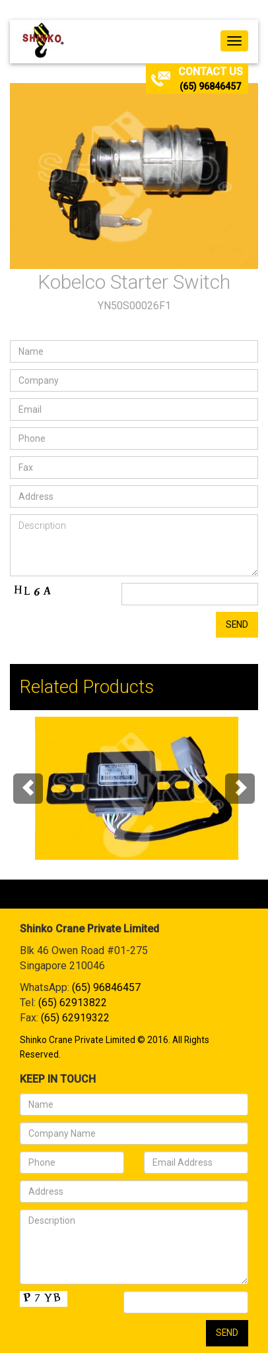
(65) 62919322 (75, 1017)
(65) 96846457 (210, 86)
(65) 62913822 (72, 1002)
